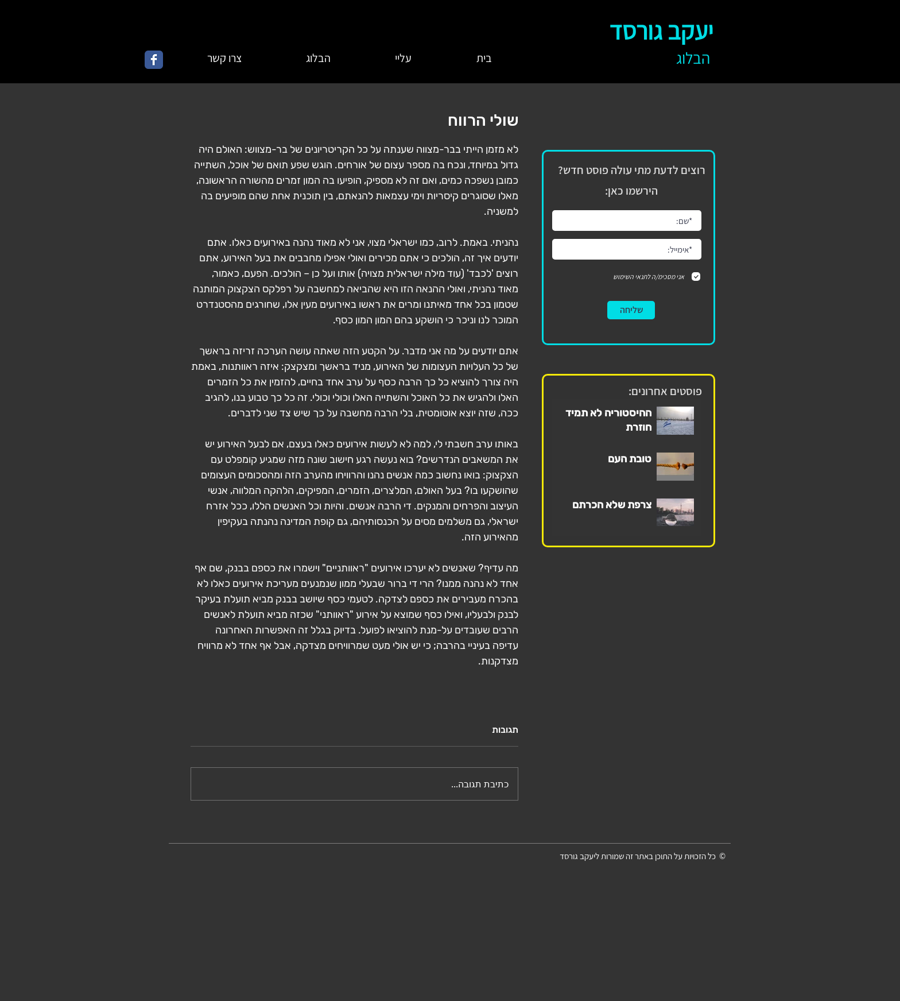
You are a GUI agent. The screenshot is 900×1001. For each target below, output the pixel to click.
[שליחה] (631, 310)
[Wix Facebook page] (154, 60)
